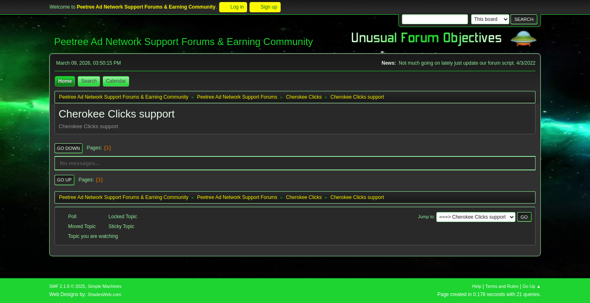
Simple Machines (104, 286)
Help (476, 286)
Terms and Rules (502, 286)
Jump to (425, 216)
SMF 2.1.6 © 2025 (67, 286)
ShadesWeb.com (104, 294)
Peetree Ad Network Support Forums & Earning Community (183, 41)
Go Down (68, 148)
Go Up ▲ (531, 286)
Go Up (64, 179)
